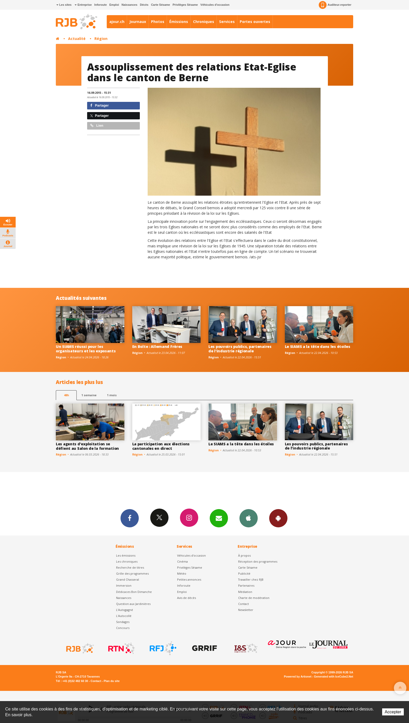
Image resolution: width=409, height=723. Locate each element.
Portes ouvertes (255, 21)
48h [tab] (66, 395)
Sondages (122, 621)
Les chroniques (126, 561)
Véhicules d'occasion (214, 4)
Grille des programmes (132, 573)
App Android (278, 518)
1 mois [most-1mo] (112, 395)
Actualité (77, 38)
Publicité (244, 573)
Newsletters (219, 518)
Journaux (137, 21)
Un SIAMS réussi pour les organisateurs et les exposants (86, 348)
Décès (144, 4)
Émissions (178, 21)
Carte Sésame (160, 4)
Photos (157, 21)
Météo (181, 573)
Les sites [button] (63, 4)
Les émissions (125, 555)
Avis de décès (186, 597)
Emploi (114, 4)
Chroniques (203, 21)
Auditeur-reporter (335, 5)
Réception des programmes (257, 561)
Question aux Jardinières (133, 603)
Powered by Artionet (297, 676)
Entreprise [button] (83, 4)
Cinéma (182, 561)
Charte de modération (253, 597)
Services (227, 21)
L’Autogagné (124, 609)
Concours (122, 627)
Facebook (130, 518)
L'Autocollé (123, 615)
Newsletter (245, 609)
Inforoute (100, 4)
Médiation (245, 591)
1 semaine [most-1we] (89, 395)
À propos (244, 555)
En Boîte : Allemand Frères (157, 346)
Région (100, 38)
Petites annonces (189, 579)
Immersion (123, 585)
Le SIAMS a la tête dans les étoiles (317, 346)
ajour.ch (116, 21)
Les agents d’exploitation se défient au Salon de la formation (87, 446)
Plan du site (111, 681)
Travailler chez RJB (250, 579)
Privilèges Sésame (185, 4)
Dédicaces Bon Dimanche (134, 591)
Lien (96, 125)
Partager (99, 105)
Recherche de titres (130, 567)
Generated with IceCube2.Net (333, 676)
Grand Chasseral (127, 579)
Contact (243, 603)
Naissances (129, 4)
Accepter (393, 712)
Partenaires (246, 585)
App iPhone (248, 518)
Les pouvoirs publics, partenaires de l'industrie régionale (240, 348)
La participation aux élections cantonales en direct (161, 446)
